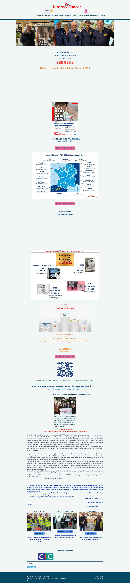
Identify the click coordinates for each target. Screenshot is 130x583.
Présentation (39, 533)
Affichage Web (98, 578)
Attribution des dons (65, 531)
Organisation (91, 533)
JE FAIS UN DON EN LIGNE (65, 148)
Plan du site (45, 576)
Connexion (99, 576)
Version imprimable (34, 576)
